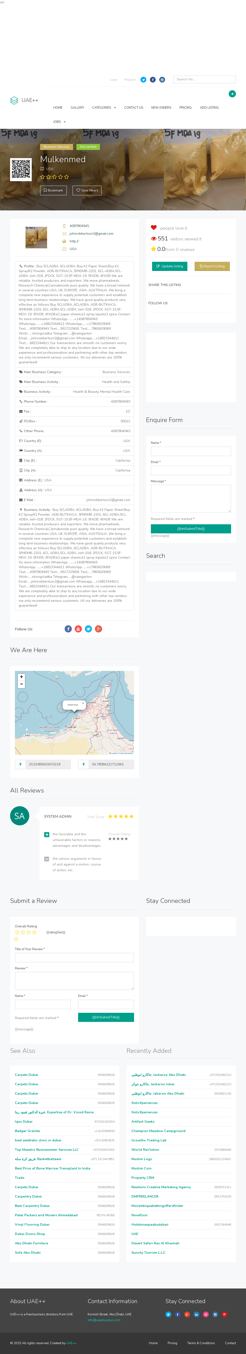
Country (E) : (74, 441)
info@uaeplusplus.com (104, 1320)
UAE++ (71, 1343)
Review (21, 968)
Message (158, 481)
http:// (74, 241)
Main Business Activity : (74, 382)
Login (113, 80)
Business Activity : (74, 391)
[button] (83, 703)
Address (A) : (35, 490)
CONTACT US (133, 108)
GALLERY (77, 108)
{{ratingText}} (55, 932)
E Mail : (74, 500)
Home (153, 1343)
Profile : (74, 314)
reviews (185, 249)
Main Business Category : (74, 372)
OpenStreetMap (126, 753)
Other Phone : (74, 431)
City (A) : (74, 470)
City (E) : (74, 460)
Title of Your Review (30, 949)
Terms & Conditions (201, 1343)
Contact (230, 1343)
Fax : (74, 411)
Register (130, 80)
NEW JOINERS (161, 108)
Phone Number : (74, 401)
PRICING (185, 108)
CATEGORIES (104, 108)
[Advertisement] (123, 38)
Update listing (172, 266)
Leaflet (113, 753)
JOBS (59, 122)
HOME (57, 108)
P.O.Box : (74, 421)
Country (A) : (74, 450)
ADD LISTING (209, 108)
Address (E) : (35, 480)
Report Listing (214, 266)
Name (156, 443)
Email (156, 462)
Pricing (172, 1343)
